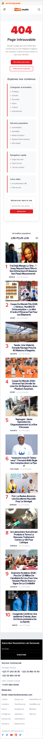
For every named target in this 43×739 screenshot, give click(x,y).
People (12, 277)
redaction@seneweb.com (20, 695)
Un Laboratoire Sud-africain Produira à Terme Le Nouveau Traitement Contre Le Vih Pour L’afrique (23, 537)
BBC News (32, 709)
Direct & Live (17, 163)
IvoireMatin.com (34, 704)
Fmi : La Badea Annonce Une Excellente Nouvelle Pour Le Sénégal (24, 499)
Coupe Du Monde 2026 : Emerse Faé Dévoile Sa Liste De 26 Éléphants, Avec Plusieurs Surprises (23, 385)
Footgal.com (6, 714)
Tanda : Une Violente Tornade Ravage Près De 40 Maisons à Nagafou (24, 348)
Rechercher (21, 211)
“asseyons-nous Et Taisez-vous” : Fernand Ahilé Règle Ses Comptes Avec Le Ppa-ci (23, 461)
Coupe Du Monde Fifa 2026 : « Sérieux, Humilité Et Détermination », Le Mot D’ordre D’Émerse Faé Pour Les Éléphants (23, 309)
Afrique (13, 505)
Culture (15, 107)
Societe (13, 354)
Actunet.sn (5, 724)
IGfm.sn (4, 709)
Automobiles (17, 127)
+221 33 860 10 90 (30, 672)
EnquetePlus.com (35, 699)
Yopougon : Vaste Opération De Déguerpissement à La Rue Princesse (23, 423)
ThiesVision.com (20, 704)
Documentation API (19, 183)
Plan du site (16, 187)
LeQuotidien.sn (19, 719)
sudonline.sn (18, 714)
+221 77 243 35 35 (11, 672)
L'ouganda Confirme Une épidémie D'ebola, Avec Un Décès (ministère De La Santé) (25, 618)
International (17, 111)
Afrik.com (32, 714)
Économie (15, 99)
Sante (14, 625)
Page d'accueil (17, 159)
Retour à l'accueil (21, 62)
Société (15, 96)
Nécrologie (16, 143)
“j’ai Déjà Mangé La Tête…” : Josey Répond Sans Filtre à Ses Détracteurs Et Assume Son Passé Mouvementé (23, 269)
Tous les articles (18, 167)
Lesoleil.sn (5, 704)
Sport (14, 103)
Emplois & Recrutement (21, 139)
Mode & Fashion (18, 135)
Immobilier (16, 131)
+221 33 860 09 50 (11, 676)
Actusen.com (6, 719)
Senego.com (18, 699)
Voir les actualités (21, 69)
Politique (15, 91)
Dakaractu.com (19, 724)
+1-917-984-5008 (10, 685)
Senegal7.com (19, 709)
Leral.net (5, 699)
